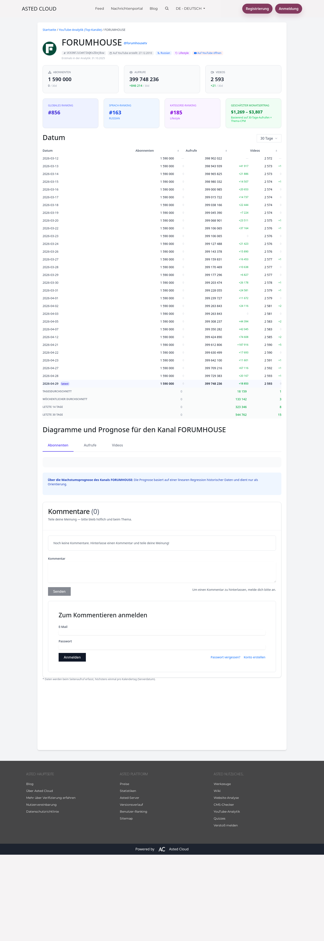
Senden (59, 677)
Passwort (65, 727)
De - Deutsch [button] (189, 8)
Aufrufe (90, 445)
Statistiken (128, 877)
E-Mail (63, 713)
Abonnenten (58, 445)
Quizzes (219, 905)
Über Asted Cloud (39, 877)
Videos (117, 445)
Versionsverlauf (131, 891)
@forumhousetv (135, 43)
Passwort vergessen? (225, 743)
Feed (99, 8)
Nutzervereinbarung (41, 891)
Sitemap (126, 905)
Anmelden (72, 743)
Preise (124, 870)
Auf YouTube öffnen (207, 53)
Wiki (217, 877)
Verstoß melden (226, 912)
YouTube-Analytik (227, 898)
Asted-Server (129, 884)
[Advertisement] (162, 801)
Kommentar (56, 645)
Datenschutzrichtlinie (42, 898)
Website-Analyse (226, 884)
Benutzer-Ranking (133, 898)
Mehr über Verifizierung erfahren (50, 884)
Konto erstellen (254, 743)
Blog (154, 8)
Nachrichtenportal (127, 8)
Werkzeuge (222, 870)
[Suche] (166, 8)
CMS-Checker (224, 891)
